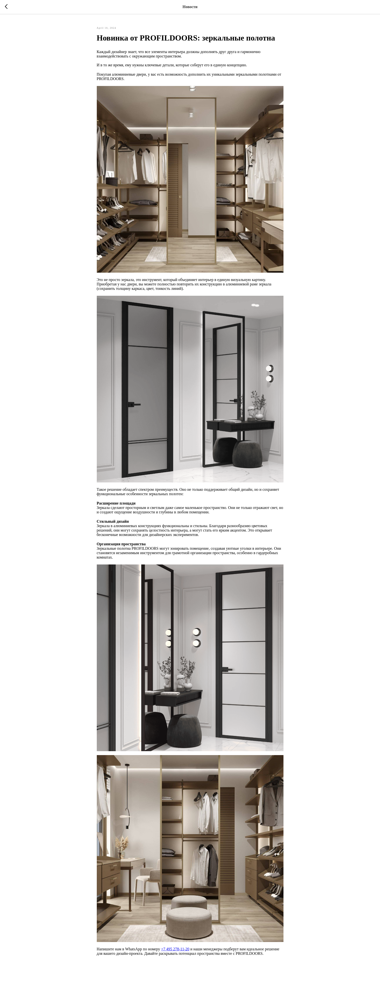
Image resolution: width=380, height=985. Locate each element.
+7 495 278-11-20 (175, 949)
